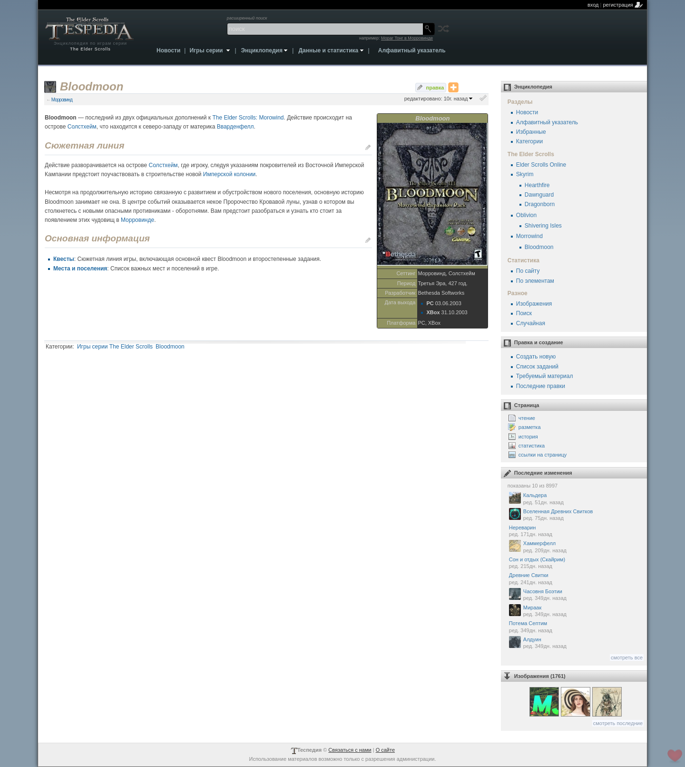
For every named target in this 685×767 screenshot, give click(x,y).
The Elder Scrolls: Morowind (248, 117)
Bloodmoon (170, 346)
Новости (527, 112)
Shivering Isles (543, 225)
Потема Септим (576, 627)
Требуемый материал (544, 376)
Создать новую (536, 356)
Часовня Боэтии (576, 595)
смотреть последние (618, 723)
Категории (529, 141)
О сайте (385, 750)
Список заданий (537, 366)
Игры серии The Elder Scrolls (115, 346)
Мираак (576, 611)
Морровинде (137, 220)
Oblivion (526, 215)
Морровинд (61, 99)
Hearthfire (537, 185)
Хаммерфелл (576, 547)
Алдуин (576, 643)
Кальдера (576, 499)
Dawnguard (539, 194)
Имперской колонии (229, 174)
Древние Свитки (576, 579)
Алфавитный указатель (547, 122)
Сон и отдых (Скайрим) (576, 563)
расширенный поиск (247, 18)
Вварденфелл (235, 126)
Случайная (530, 323)
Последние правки (540, 386)
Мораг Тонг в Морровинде (407, 38)
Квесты (63, 259)
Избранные (531, 132)
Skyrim (525, 174)
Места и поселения (80, 268)
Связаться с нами (349, 750)
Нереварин (576, 531)
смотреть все (627, 657)
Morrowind (529, 236)
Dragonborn (540, 204)
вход (593, 5)
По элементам (535, 281)
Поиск (524, 313)
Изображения (534, 303)
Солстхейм (82, 126)
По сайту (528, 271)
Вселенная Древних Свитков (576, 515)
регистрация (618, 5)
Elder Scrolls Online (541, 164)
